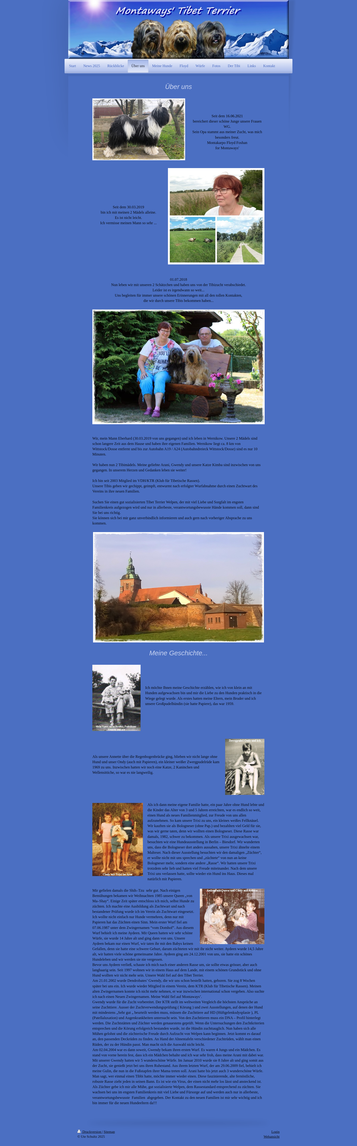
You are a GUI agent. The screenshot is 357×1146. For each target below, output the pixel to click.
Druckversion (89, 1132)
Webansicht (272, 1136)
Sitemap (109, 1132)
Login (275, 1132)
